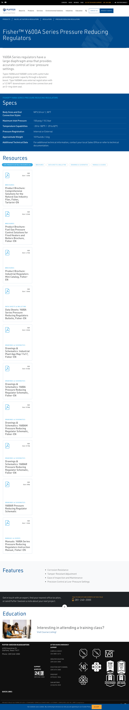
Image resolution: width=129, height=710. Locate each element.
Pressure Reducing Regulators (68, 19)
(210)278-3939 (55, 685)
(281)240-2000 (14, 654)
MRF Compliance (78, 702)
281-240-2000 (81, 599)
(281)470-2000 (55, 670)
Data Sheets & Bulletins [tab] (57, 165)
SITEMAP (54, 702)
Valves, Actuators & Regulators (26, 19)
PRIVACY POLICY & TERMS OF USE (13, 702)
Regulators (47, 19)
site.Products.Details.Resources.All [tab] (17, 165)
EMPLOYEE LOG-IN (65, 702)
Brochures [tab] (40, 165)
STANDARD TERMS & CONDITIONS (38, 702)
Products (6, 19)
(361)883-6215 (55, 654)
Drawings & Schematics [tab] (79, 165)
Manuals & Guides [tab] (99, 165)
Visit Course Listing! (46, 632)
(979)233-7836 (55, 677)
